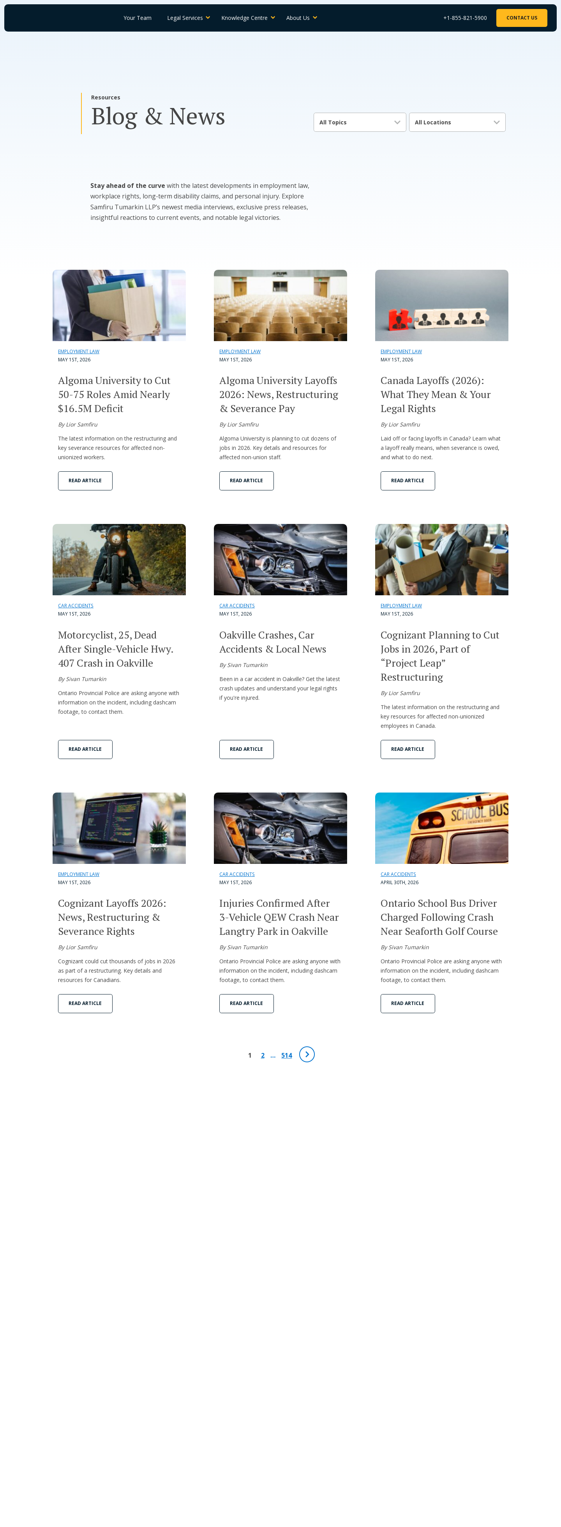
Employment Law (78, 351)
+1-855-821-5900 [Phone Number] (464, 18)
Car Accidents (76, 605)
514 (286, 1055)
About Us (302, 18)
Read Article (85, 480)
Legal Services (189, 18)
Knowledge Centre (249, 18)
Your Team (141, 18)
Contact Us (521, 18)
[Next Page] (307, 1054)
